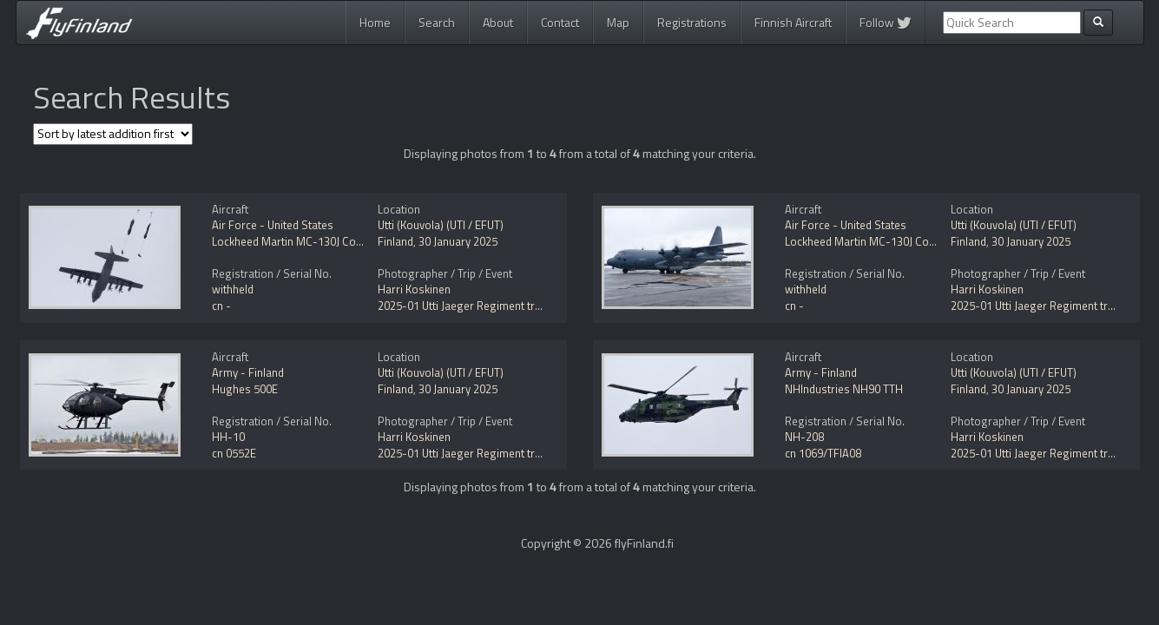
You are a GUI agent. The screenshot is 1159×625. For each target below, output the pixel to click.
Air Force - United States (272, 225)
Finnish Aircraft (793, 22)
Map (618, 22)
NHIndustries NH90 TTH (844, 389)
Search (436, 22)
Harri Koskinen (414, 289)
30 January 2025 (457, 241)
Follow (885, 22)
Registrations (692, 22)
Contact (560, 22)
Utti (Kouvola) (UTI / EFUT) (441, 225)
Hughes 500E (245, 389)
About (498, 22)
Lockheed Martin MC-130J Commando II (310, 241)
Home (375, 22)
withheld (233, 289)
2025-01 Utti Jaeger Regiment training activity (490, 305)
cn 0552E (234, 453)
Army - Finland (248, 372)
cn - (221, 305)
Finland (395, 241)
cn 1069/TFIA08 (823, 453)
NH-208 (804, 436)
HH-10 (228, 436)
